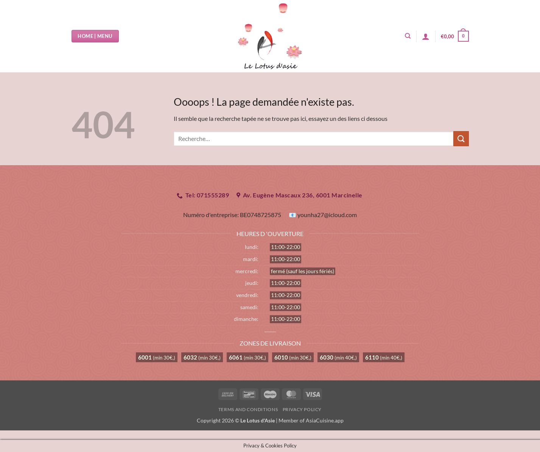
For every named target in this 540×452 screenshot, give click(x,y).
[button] (426, 36)
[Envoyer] (460, 138)
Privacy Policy (302, 409)
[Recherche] (408, 36)
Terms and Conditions (248, 409)
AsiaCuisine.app (325, 420)
